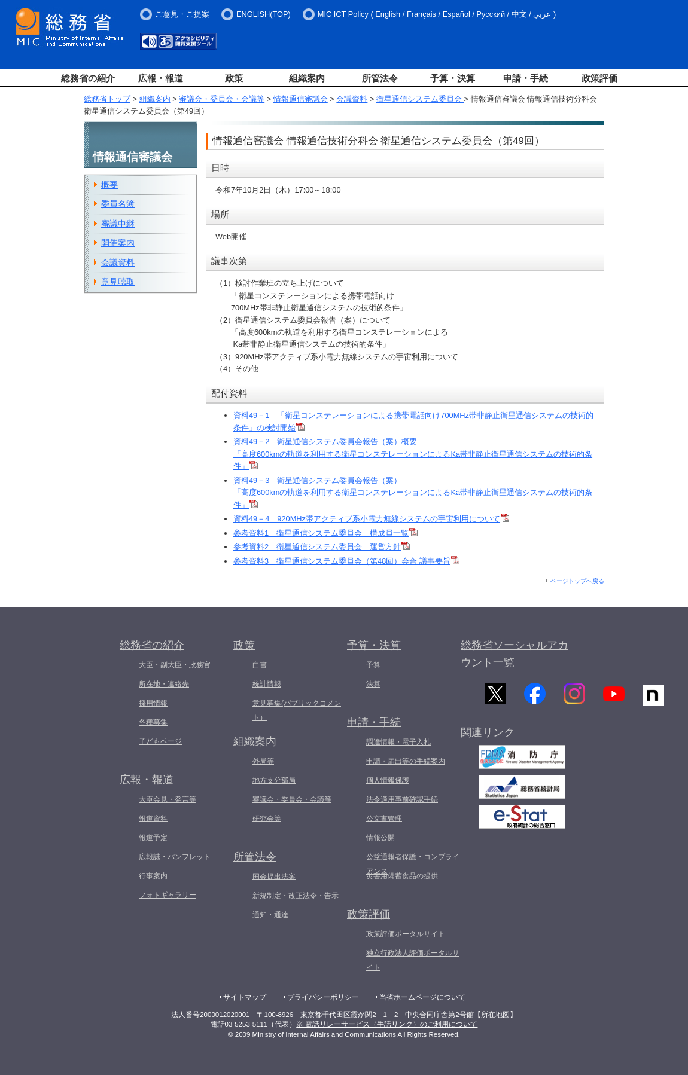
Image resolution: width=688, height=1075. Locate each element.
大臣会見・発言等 (167, 799)
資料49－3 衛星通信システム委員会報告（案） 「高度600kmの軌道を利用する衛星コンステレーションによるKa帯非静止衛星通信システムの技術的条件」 (412, 492)
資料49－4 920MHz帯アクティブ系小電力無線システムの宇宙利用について (371, 518)
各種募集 (153, 722)
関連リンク (488, 738)
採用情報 (153, 703)
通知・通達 (270, 915)
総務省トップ (107, 98)
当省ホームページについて (422, 997)
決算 (373, 684)
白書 (259, 665)
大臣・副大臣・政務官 (175, 665)
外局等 (263, 761)
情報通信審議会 (300, 98)
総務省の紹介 (88, 78)
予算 (373, 665)
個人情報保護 (387, 780)
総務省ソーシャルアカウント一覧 (514, 653)
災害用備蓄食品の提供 (402, 876)
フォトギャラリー (167, 895)
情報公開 (380, 837)
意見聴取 (118, 281)
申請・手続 (525, 78)
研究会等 (266, 818)
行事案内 (153, 876)
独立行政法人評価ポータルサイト (412, 960)
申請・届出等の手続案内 (405, 761)
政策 (234, 78)
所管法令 (380, 78)
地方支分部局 (274, 780)
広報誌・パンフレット (175, 857)
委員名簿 (118, 204)
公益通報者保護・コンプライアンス (412, 864)
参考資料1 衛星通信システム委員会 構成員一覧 (325, 533)
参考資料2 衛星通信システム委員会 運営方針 (321, 546)
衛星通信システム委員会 (420, 98)
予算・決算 (452, 78)
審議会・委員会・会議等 (221, 98)
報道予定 (153, 837)
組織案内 (307, 78)
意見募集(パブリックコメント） (296, 710)
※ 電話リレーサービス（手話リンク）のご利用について (386, 1024)
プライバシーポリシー (323, 997)
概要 (109, 185)
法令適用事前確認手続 (402, 799)
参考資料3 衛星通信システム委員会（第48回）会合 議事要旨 (346, 561)
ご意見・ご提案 (182, 14)
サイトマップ (244, 997)
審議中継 (118, 223)
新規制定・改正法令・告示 (295, 895)
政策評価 (599, 78)
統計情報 (266, 684)
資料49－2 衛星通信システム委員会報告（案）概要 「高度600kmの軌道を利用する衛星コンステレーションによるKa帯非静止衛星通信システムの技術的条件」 (412, 454)
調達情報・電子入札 (398, 742)
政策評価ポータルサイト (405, 934)
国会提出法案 (274, 876)
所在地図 (495, 1014)
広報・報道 (160, 78)
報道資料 (153, 818)
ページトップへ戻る (577, 581)
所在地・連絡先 (164, 684)
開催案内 (118, 243)
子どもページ (160, 741)
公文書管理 (384, 818)
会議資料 (351, 98)
